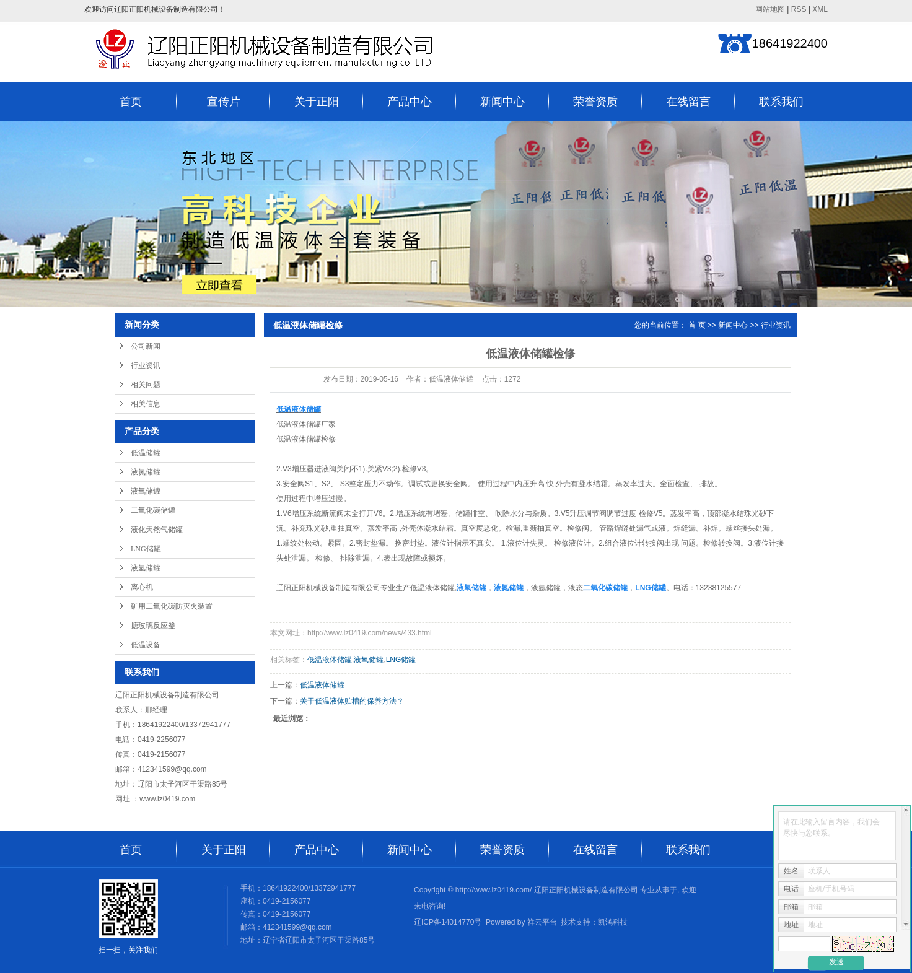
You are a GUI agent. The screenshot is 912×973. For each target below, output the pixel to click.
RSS (799, 9)
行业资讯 (145, 365)
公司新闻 (145, 346)
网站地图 (770, 9)
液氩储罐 (145, 568)
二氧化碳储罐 (153, 510)
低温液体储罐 (298, 424)
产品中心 (409, 101)
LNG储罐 (146, 548)
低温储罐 (145, 452)
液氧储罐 (145, 491)
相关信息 (145, 403)
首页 (131, 101)
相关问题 (145, 384)
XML (820, 9)
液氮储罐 (145, 472)
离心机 (142, 587)
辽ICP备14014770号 (447, 922)
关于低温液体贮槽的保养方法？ (352, 701)
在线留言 (688, 101)
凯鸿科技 (613, 922)
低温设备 (145, 644)
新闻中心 (502, 101)
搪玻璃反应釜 (153, 625)
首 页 (696, 325)
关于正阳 (316, 101)
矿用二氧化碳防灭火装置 (172, 606)
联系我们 (781, 101)
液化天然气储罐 (157, 529)
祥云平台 (542, 922)
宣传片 (223, 101)
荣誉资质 (595, 101)
